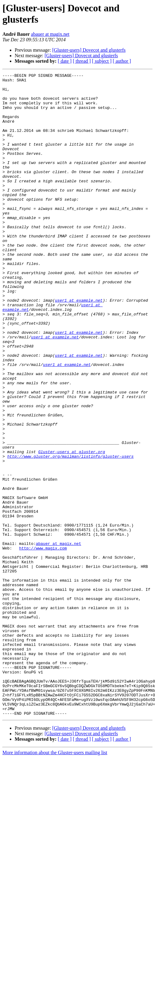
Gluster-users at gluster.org (71, 528)
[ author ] (122, 61)
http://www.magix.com (43, 643)
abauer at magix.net (50, 34)
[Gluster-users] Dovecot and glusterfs (89, 50)
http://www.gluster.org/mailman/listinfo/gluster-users (70, 533)
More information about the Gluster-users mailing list (54, 881)
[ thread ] (82, 61)
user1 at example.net (79, 346)
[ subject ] (102, 61)
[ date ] (65, 61)
